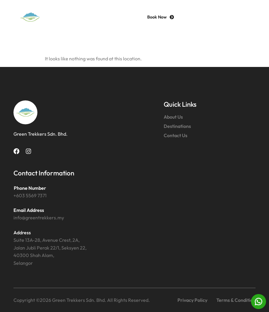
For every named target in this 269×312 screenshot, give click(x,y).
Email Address (28, 210)
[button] (245, 17)
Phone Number (30, 188)
